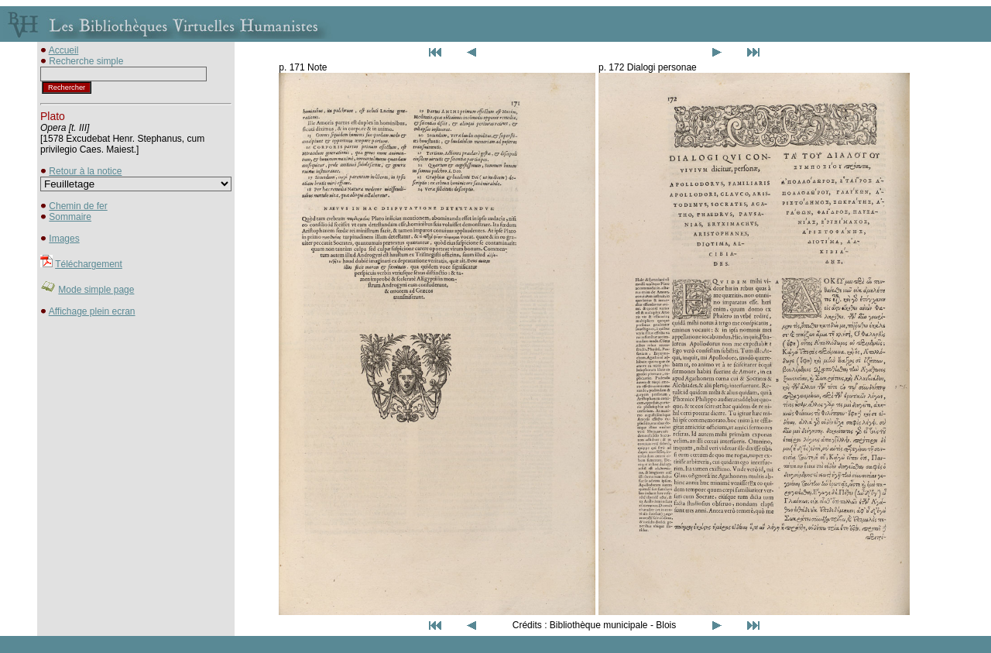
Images (64, 238)
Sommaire (70, 216)
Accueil (64, 50)
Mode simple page (96, 289)
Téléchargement (88, 264)
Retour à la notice (85, 171)
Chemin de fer (78, 206)
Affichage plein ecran (92, 311)
